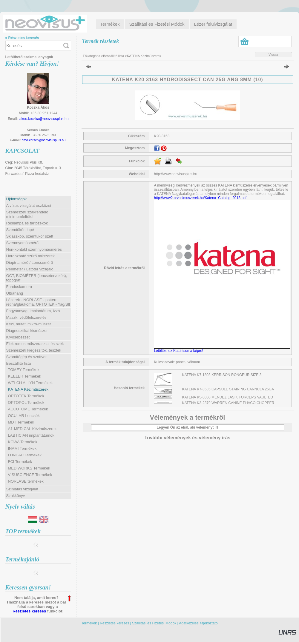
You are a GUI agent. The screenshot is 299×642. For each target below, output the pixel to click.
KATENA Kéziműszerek (28, 389)
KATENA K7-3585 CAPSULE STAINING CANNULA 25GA (228, 389)
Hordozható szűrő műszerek (30, 256)
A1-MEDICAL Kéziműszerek (32, 429)
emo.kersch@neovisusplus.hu (43, 140)
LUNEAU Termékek (25, 455)
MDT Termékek (21, 422)
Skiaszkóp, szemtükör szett (29, 236)
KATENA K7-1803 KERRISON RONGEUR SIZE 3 (222, 375)
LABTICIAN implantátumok (31, 435)
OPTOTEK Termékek (26, 396)
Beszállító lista (113, 56)
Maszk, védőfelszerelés (26, 317)
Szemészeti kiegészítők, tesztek (33, 350)
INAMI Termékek (22, 448)
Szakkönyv (15, 495)
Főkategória (91, 56)
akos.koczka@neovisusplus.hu (43, 119)
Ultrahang (14, 293)
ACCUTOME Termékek (28, 409)
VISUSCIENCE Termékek (30, 474)
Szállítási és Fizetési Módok (154, 623)
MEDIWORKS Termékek (29, 468)
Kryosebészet (18, 337)
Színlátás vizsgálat (22, 489)
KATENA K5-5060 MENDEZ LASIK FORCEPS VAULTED (227, 397)
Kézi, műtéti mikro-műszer (28, 324)
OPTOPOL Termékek (26, 402)
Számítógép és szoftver (26, 357)
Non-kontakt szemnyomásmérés (34, 249)
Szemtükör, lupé (20, 229)
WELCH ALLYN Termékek (30, 383)
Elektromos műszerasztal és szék (35, 343)
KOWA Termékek (22, 442)
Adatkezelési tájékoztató (198, 623)
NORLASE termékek (26, 481)
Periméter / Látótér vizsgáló (29, 269)
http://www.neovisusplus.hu (175, 174)
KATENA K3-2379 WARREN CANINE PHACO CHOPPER (228, 403)
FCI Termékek (20, 461)
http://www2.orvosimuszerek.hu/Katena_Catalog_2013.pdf (200, 198)
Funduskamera (19, 286)
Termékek (89, 623)
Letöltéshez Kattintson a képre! (179, 351)
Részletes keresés (29, 611)
